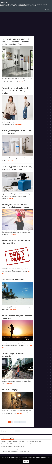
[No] (50, 460)
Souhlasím (26, 461)
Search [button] (17, 431)
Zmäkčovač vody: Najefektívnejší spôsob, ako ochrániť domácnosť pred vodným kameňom (15, 41)
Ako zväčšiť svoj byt (10, 389)
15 (17, 422)
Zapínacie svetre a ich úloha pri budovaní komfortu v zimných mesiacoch (15, 90)
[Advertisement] (26, 22)
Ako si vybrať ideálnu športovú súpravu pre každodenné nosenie (15, 205)
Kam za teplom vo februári (13, 279)
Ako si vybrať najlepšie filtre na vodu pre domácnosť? (13, 446)
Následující (22, 422)
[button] (47, 9)
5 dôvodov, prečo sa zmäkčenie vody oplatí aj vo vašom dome (17, 168)
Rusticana (4, 2)
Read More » (22, 81)
